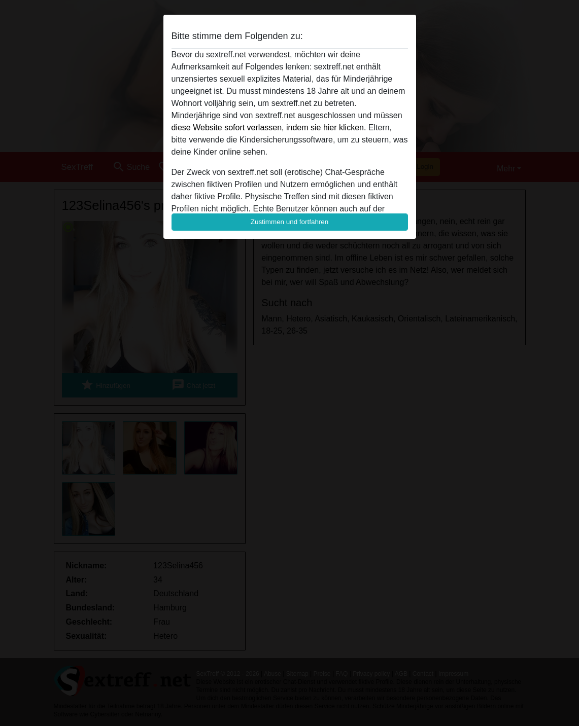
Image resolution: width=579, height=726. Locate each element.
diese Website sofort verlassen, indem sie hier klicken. (269, 127)
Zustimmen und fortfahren (290, 222)
